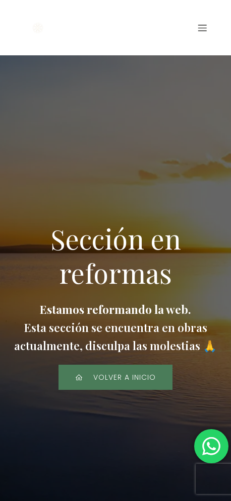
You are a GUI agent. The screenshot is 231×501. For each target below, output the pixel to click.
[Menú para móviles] (202, 27)
